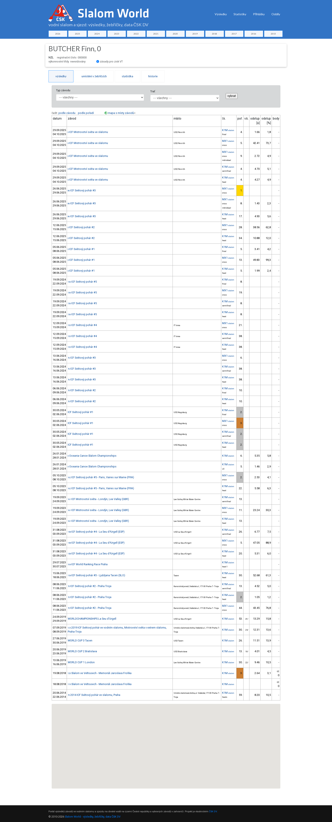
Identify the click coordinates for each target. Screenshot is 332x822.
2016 (253, 33)
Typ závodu (63, 90)
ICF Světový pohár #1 (81, 249)
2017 (234, 33)
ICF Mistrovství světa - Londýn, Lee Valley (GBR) (98, 499)
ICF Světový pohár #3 (82, 190)
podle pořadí (86, 113)
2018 (214, 33)
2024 (97, 33)
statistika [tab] (127, 76)
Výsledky (221, 14)
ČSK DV (213, 811)
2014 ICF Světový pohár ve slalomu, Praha (94, 694)
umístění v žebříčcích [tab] (94, 76)
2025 (77, 33)
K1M (228, 130)
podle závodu (66, 113)
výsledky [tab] (60, 76)
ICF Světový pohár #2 (81, 227)
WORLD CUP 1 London (81, 662)
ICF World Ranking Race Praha (88, 564)
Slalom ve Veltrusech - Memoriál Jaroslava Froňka (99, 673)
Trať (152, 91)
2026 (57, 33)
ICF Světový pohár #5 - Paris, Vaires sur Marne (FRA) (101, 477)
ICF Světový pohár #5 (82, 281)
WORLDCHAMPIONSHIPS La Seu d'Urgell (92, 618)
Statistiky (240, 14)
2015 (273, 33)
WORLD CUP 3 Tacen (80, 640)
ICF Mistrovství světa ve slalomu (88, 132)
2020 (175, 33)
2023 (116, 33)
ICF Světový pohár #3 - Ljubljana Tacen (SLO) (96, 575)
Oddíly (275, 14)
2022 (136, 33)
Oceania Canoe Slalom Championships (92, 455)
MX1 (228, 140)
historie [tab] (153, 76)
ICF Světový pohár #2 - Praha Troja (89, 586)
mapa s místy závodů (121, 113)
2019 (195, 33)
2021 (155, 33)
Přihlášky (259, 14)
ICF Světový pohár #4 (82, 325)
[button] (129, 718)
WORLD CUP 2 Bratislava (82, 651)
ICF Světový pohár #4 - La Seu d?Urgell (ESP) (96, 531)
